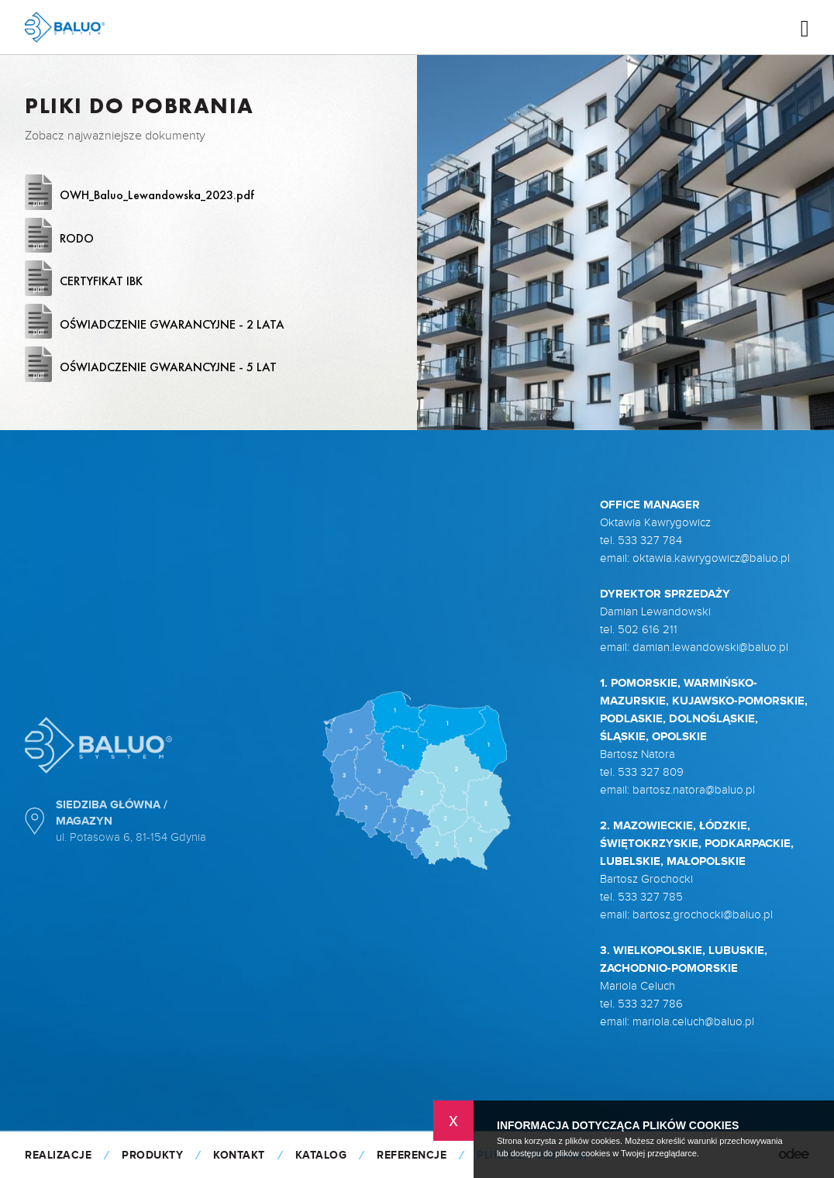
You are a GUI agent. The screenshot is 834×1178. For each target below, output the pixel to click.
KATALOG (321, 1155)
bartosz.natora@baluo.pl (693, 790)
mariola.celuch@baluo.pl (693, 1021)
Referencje (411, 1155)
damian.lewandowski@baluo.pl (710, 647)
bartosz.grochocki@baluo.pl (702, 914)
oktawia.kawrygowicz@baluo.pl (711, 558)
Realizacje (58, 1155)
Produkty (152, 1155)
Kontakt (239, 1155)
